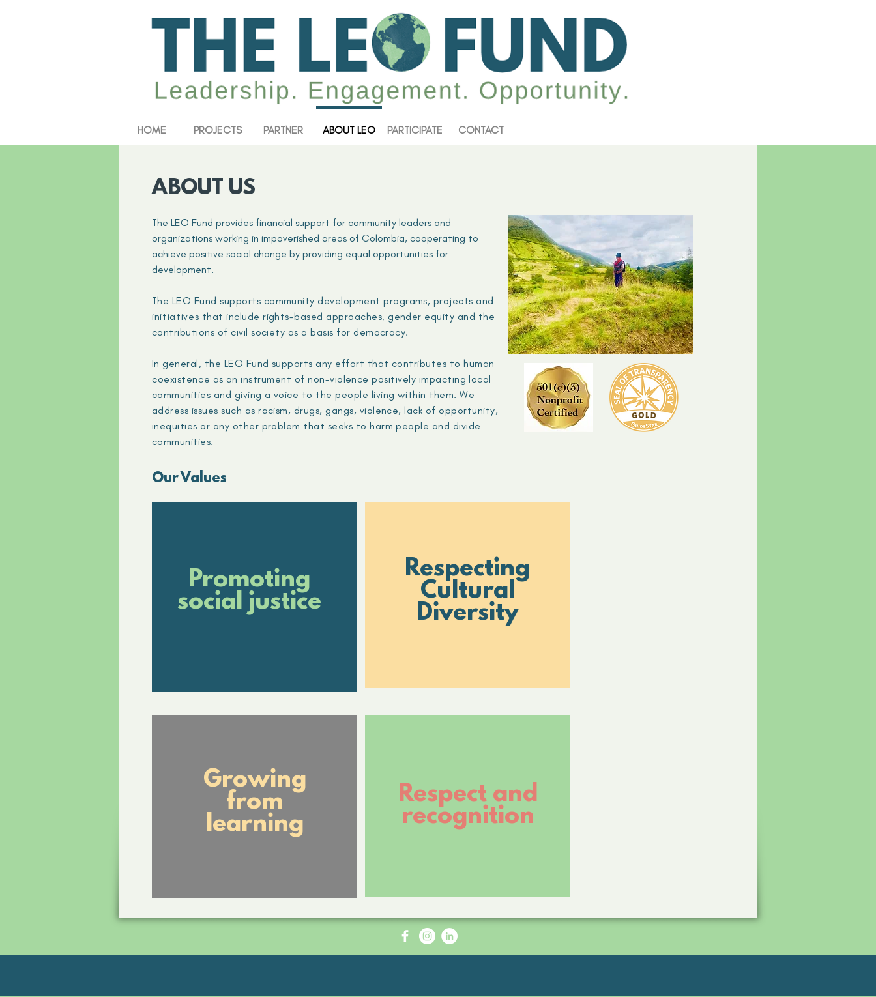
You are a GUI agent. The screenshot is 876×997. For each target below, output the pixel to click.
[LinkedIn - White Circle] (449, 936)
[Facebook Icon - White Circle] (405, 936)
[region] (254, 605)
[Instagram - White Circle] (427, 936)
